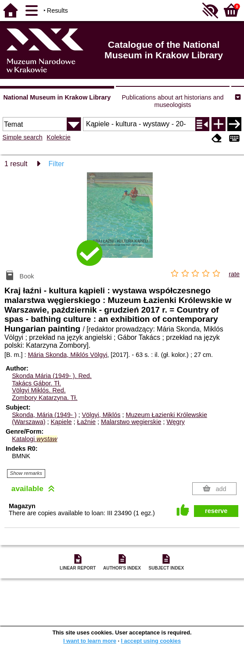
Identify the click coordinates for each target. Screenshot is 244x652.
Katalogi (34, 438)
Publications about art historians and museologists (172, 101)
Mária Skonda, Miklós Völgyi (68, 354)
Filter (57, 163)
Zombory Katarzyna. (44, 397)
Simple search (23, 137)
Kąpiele (61, 421)
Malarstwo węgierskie (131, 421)
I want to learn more (89, 641)
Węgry (175, 421)
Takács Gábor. (36, 383)
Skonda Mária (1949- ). (52, 375)
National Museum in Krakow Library (57, 97)
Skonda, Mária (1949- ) (44, 414)
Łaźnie (86, 421)
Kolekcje (58, 137)
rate (234, 274)
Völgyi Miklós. (38, 390)
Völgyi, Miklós (101, 414)
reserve (216, 510)
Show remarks (26, 473)
